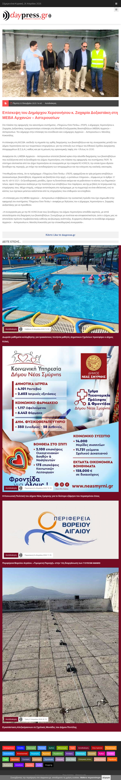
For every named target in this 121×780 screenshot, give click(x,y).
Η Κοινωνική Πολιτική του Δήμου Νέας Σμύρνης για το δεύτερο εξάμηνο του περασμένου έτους (51, 496)
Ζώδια (39, 765)
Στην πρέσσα (97, 748)
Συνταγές (25, 759)
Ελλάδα (20, 748)
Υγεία (72, 748)
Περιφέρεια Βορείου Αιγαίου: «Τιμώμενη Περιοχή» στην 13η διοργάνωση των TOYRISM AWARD (51, 563)
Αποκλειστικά (22, 753)
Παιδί (6, 759)
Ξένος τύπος (100, 759)
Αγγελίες (29, 765)
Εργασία (92, 753)
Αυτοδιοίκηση (50, 103)
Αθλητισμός (62, 748)
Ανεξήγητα (8, 765)
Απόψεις (69, 753)
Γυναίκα (111, 753)
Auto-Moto (71, 759)
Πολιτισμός (81, 753)
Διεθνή (51, 748)
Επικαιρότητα (9, 748)
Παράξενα (112, 759)
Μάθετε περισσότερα (90, 777)
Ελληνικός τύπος (85, 759)
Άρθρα (101, 753)
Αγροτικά (46, 753)
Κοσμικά (60, 759)
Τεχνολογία (48, 759)
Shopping (48, 765)
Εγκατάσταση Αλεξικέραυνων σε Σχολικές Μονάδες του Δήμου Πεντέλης (39, 727)
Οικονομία (31, 748)
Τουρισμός (35, 753)
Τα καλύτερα (110, 748)
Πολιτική (42, 748)
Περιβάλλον (57, 753)
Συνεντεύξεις (8, 753)
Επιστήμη (37, 759)
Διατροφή (15, 759)
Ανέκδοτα (19, 765)
